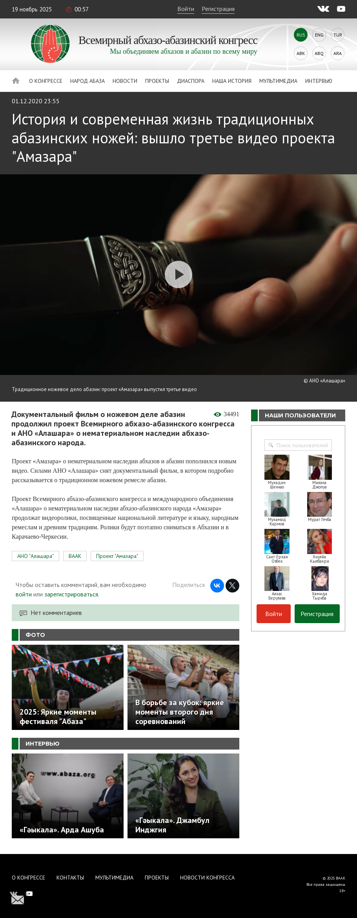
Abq (319, 53)
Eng (319, 35)
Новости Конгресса (207, 877)
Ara (337, 53)
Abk (301, 53)
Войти (185, 9)
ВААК (75, 556)
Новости (125, 80)
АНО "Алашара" (35, 556)
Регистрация (218, 9)
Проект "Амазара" (117, 556)
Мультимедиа (278, 80)
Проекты (157, 80)
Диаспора (190, 80)
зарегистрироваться (71, 594)
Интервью (318, 80)
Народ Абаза (87, 80)
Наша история (231, 80)
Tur (337, 35)
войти (24, 594)
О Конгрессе (45, 80)
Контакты (70, 877)
